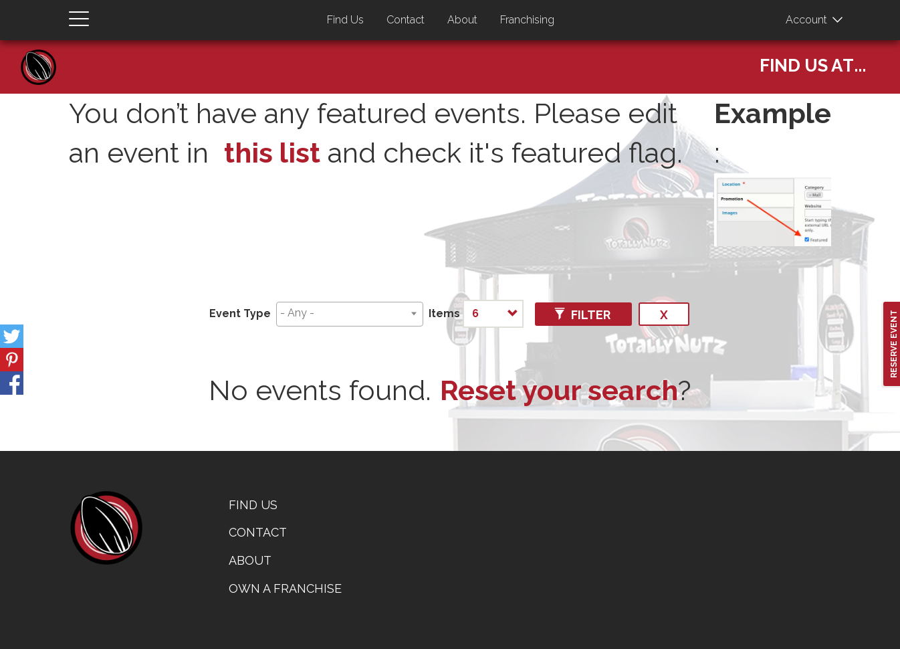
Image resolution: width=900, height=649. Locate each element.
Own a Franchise (285, 588)
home (105, 528)
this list (272, 152)
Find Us (345, 19)
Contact (405, 19)
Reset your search (559, 390)
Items (444, 313)
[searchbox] (347, 313)
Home (43, 54)
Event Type (240, 313)
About (462, 19)
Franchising (527, 19)
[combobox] (349, 314)
